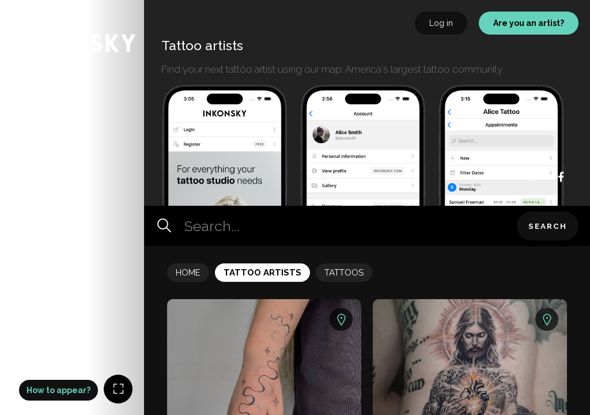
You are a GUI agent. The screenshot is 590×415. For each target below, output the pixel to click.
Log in (441, 23)
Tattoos (344, 272)
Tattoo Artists (262, 272)
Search (547, 226)
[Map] (72, 207)
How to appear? (58, 390)
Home (188, 272)
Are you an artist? (528, 23)
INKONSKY (24, 5)
